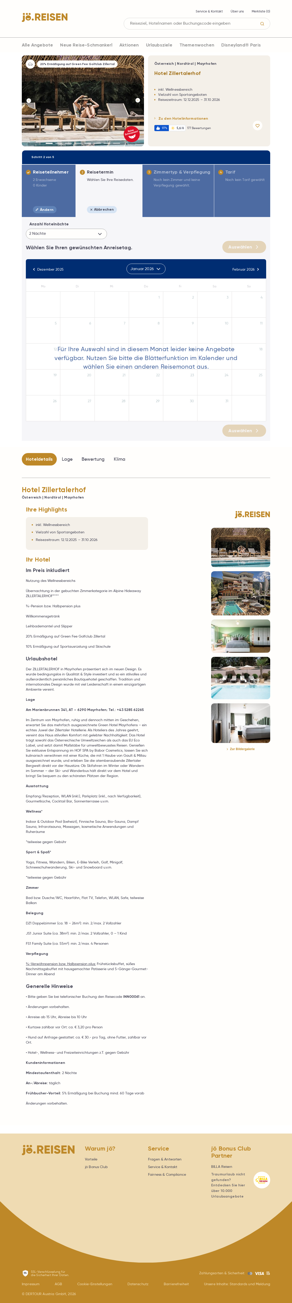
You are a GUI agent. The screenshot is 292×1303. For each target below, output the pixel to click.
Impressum (31, 1284)
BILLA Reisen (221, 1166)
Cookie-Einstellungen (94, 1284)
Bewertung (93, 459)
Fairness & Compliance (167, 1174)
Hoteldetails (39, 459)
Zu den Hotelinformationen (181, 118)
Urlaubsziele (159, 45)
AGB (58, 1284)
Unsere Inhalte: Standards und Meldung (237, 1284)
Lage (67, 459)
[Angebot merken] (258, 125)
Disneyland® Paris (241, 45)
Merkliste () (261, 11)
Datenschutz (138, 1284)
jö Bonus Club (96, 1167)
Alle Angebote (37, 45)
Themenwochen (196, 45)
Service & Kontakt (209, 11)
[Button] (28, 101)
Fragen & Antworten (165, 1159)
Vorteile (91, 1159)
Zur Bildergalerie (241, 749)
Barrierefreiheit (176, 1284)
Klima (119, 459)
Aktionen (129, 45)
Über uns (237, 11)
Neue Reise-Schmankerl (86, 45)
